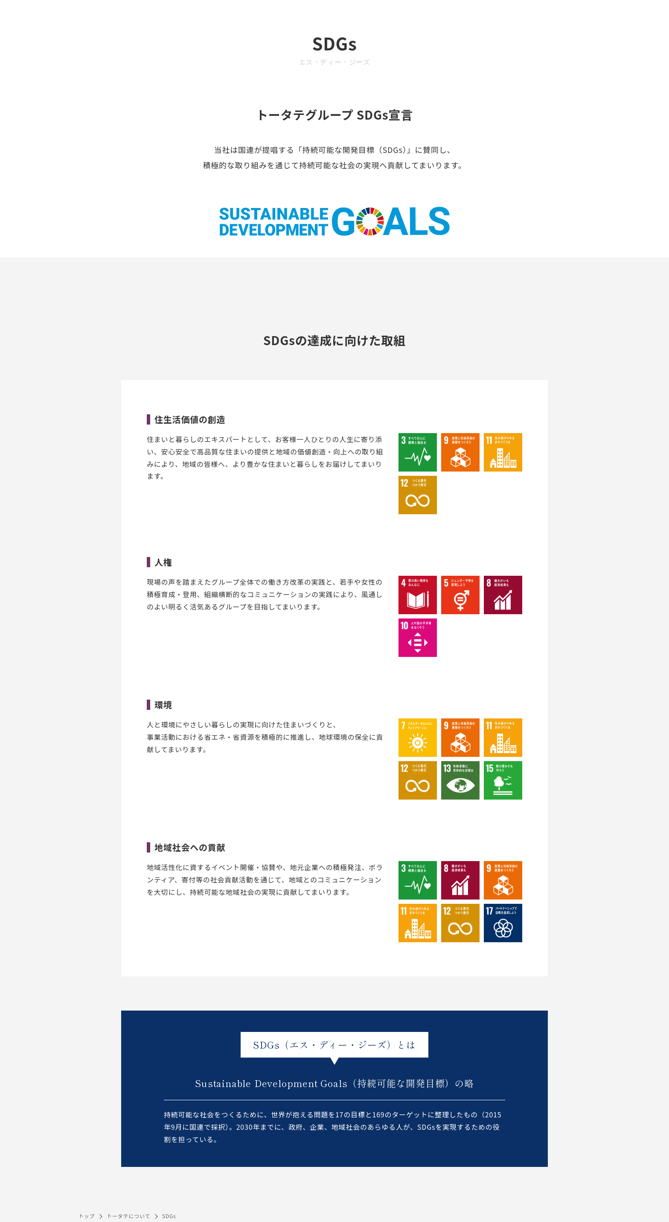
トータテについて (128, 1215)
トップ (87, 1215)
